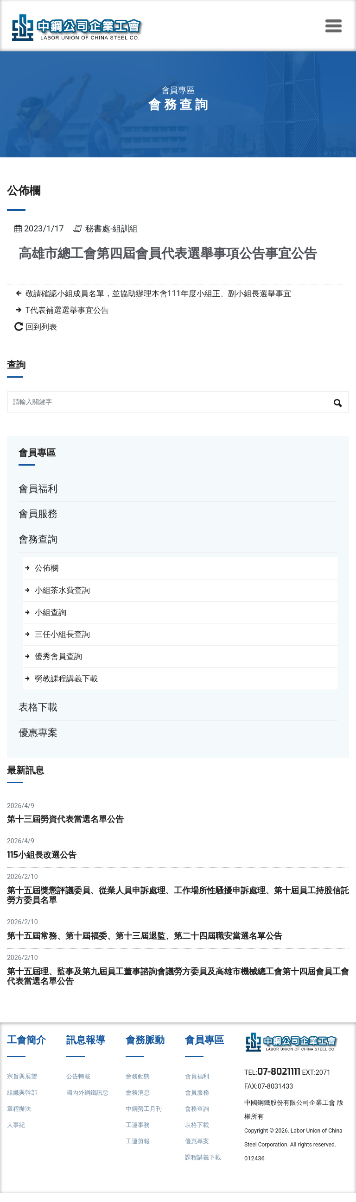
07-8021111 (281, 1080)
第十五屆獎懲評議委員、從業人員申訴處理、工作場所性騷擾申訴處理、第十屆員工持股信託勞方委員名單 (174, 901)
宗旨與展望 (23, 1085)
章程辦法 (20, 1117)
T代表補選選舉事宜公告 (72, 309)
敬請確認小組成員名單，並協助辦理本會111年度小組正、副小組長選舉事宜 (173, 293)
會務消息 (139, 1101)
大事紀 (16, 1133)
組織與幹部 (23, 1101)
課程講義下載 (204, 1166)
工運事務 (139, 1133)
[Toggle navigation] (333, 25)
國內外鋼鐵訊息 (89, 1101)
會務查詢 (198, 1117)
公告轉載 (79, 1085)
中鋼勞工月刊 (145, 1117)
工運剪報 (139, 1149)
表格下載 (198, 1133)
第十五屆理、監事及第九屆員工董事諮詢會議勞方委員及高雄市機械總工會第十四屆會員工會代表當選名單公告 (174, 983)
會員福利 (198, 1085)
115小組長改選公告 (44, 859)
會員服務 (198, 1101)
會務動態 (139, 1085)
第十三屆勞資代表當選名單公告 (68, 823)
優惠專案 (198, 1149)
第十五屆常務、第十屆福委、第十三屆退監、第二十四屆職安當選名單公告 (152, 942)
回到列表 (43, 325)
